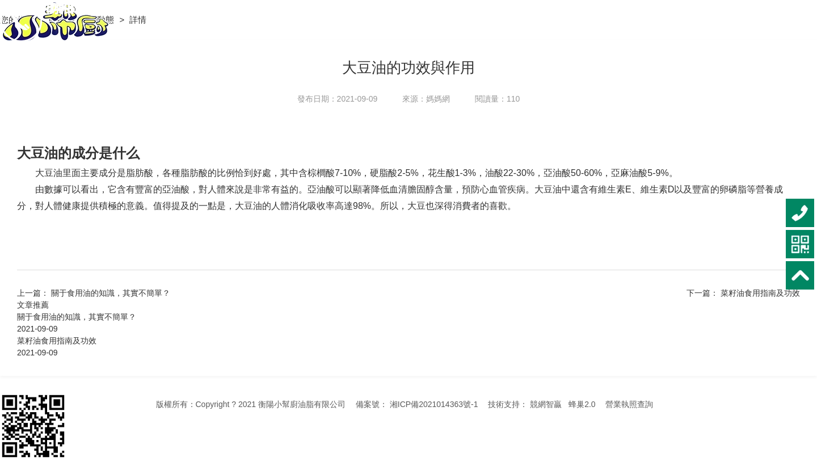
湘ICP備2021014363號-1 (434, 404)
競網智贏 (546, 404)
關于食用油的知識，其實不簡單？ (76, 316)
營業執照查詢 (629, 404)
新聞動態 (98, 19)
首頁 (57, 19)
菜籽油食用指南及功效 (760, 292)
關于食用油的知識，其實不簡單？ (110, 292)
